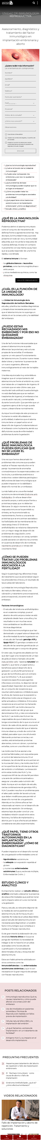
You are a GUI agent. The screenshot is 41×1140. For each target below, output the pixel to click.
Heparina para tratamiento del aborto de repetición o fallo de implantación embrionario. (22, 1065)
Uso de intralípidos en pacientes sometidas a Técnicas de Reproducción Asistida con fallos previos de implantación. (20, 1012)
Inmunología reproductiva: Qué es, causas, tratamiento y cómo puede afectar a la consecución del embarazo (21, 1000)
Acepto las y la (21, 138)
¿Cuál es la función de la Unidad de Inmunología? (19, 169)
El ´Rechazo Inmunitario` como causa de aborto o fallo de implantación (20, 1075)
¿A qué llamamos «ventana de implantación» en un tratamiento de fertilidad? (22, 1030)
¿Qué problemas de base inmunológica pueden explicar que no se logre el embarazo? (21, 186)
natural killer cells (10, 662)
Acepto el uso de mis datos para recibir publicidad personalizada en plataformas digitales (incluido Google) (20, 144)
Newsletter (19, 134)
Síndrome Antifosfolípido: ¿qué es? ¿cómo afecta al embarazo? (21, 1084)
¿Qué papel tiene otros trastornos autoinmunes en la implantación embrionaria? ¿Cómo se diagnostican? (21, 203)
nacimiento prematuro (12, 546)
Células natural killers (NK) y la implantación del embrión (19, 1022)
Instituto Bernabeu (7, 3)
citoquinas (7, 275)
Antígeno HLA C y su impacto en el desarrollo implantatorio (21, 1039)
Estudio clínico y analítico (16, 209)
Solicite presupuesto (27, 280)
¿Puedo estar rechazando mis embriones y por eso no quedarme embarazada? (20, 177)
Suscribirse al (15, 134)
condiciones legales (20, 138)
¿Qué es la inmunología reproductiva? (20, 165)
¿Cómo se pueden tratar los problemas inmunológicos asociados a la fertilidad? (21, 194)
